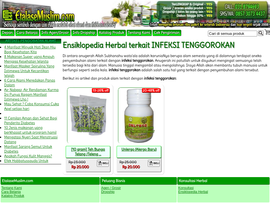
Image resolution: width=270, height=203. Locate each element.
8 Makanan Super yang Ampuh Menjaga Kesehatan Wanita (29, 59)
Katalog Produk (111, 32)
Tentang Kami (139, 32)
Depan (7, 32)
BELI (102, 163)
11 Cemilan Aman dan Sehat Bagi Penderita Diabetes (30, 120)
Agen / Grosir (111, 188)
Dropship (107, 192)
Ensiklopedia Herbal (193, 192)
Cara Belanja (27, 32)
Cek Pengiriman (167, 32)
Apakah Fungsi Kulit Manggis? (28, 156)
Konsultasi (185, 188)
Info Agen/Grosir (55, 32)
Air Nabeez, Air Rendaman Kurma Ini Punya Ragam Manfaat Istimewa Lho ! (31, 94)
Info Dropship (84, 32)
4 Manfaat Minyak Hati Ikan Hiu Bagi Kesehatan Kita (30, 49)
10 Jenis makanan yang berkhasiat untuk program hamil (30, 130)
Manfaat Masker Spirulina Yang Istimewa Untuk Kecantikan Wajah (29, 71)
